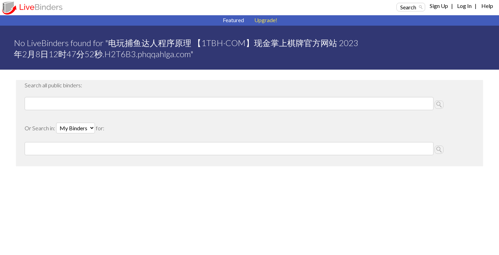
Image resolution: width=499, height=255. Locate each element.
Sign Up (439, 5)
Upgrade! (265, 20)
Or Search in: (40, 128)
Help (487, 5)
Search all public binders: (53, 85)
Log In (464, 5)
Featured (233, 20)
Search (408, 7)
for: (100, 128)
